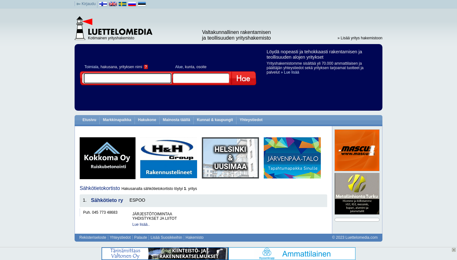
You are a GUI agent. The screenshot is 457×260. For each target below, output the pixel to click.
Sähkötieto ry (107, 200)
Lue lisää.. (141, 224)
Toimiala (91, 67)
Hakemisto (195, 237)
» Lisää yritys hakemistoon (360, 38)
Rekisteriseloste (92, 237)
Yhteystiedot (251, 120)
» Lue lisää (290, 72)
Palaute (140, 237)
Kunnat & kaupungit (215, 120)
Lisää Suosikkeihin (166, 237)
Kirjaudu (89, 4)
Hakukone (147, 120)
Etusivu (89, 120)
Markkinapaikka (117, 120)
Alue (179, 67)
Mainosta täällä (176, 120)
